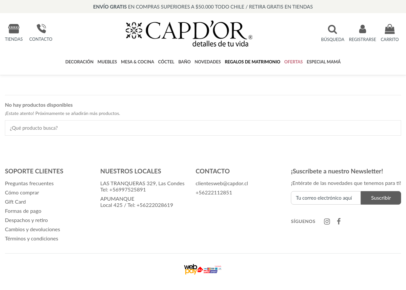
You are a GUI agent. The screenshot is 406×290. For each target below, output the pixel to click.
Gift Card (15, 201)
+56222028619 (155, 205)
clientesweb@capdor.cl (222, 183)
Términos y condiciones (31, 238)
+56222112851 (214, 192)
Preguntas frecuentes (29, 183)
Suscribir (381, 197)
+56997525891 (128, 189)
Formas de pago (23, 211)
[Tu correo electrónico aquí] (326, 198)
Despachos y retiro (26, 220)
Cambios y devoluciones (32, 229)
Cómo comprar (22, 192)
